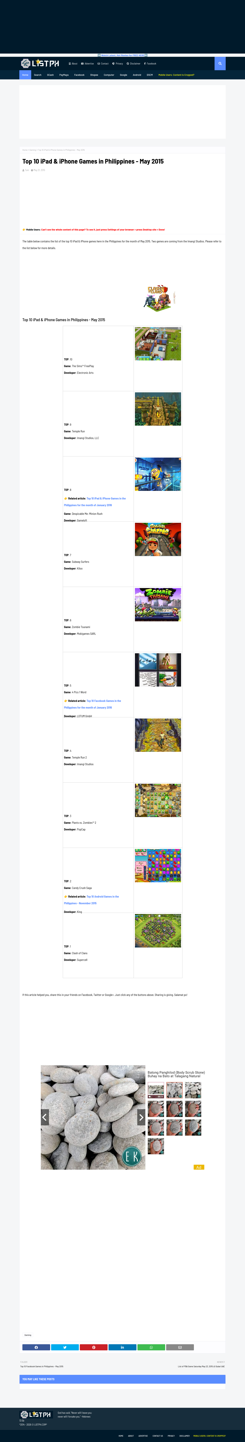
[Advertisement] (122, 27)
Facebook (150, 63)
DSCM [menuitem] (150, 74)
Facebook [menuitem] (79, 74)
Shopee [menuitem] (94, 74)
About (73, 63)
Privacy (117, 63)
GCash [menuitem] (50, 74)
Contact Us (158, 1436)
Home (25, 149)
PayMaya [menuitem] (64, 74)
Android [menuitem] (137, 74)
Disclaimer (133, 63)
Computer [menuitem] (109, 74)
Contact (103, 63)
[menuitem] (176, 74)
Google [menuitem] (123, 74)
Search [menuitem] (37, 74)
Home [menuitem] (25, 74)
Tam (27, 170)
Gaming (32, 149)
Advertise (87, 63)
